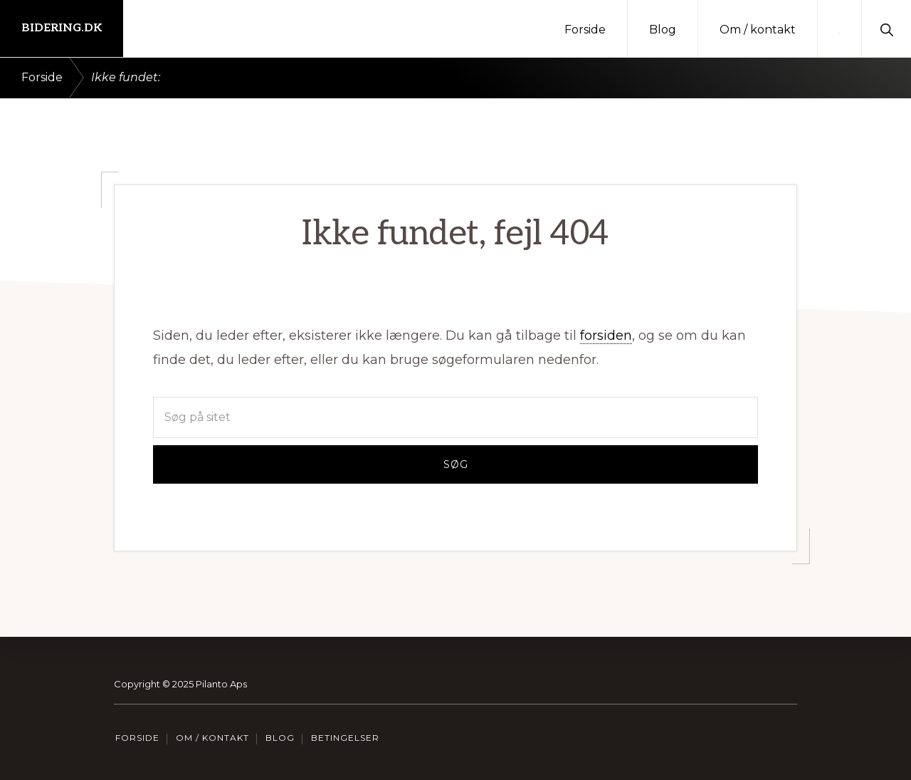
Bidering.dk (61, 28)
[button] (886, 28)
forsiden (606, 335)
